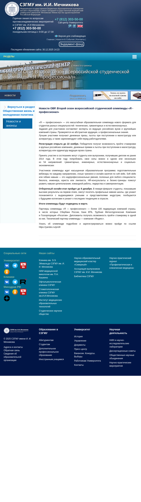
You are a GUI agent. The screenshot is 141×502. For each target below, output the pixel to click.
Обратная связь (12, 350)
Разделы (8, 56)
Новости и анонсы (82, 65)
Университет (12, 260)
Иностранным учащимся (51, 359)
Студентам (44, 344)
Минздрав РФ (12, 286)
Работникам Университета (87, 361)
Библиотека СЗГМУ (84, 276)
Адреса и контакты (13, 347)
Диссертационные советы (122, 351)
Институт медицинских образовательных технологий (50, 303)
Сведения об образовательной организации (12, 357)
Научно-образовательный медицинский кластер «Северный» (87, 261)
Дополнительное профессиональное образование (49, 351)
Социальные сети (15, 253)
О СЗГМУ (14, 65)
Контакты (80, 39)
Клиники (9, 276)
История (78, 336)
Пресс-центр (80, 349)
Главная (50, 39)
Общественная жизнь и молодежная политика (46, 65)
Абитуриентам (46, 340)
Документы (80, 345)
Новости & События (65, 39)
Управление (80, 340)
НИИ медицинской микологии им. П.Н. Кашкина (48, 274)
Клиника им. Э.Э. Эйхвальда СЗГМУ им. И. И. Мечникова (52, 263)
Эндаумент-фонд (71, 44)
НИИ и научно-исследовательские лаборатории (119, 343)
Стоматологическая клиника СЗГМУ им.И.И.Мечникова (49, 292)
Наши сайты (46, 253)
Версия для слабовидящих (70, 36)
